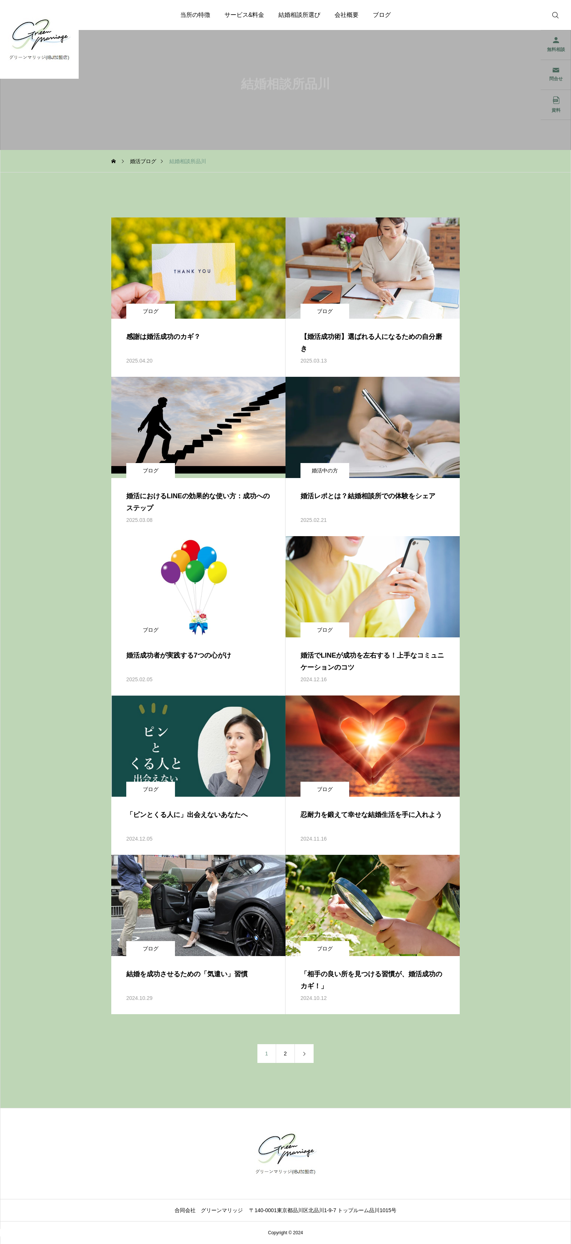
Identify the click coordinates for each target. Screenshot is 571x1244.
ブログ (382, 15)
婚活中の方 (325, 471)
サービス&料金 (244, 15)
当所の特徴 (195, 15)
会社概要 (347, 15)
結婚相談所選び (299, 15)
